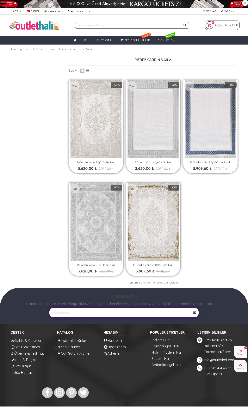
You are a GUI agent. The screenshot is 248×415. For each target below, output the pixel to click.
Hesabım (113, 340)
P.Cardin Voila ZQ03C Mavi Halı (210, 162)
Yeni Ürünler (68, 347)
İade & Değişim (25, 359)
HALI (85, 40)
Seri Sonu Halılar (136, 39)
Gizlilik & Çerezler (26, 340)
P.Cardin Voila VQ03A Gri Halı (153, 162)
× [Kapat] (245, 3)
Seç (73, 70)
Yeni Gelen (166, 39)
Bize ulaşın (21, 366)
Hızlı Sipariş (213, 374)
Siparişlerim (115, 347)
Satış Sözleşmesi (25, 347)
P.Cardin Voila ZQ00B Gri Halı (96, 265)
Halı (155, 352)
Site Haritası (22, 372)
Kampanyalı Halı (165, 346)
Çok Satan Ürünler (74, 353)
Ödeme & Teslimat (27, 353)
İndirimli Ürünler (71, 340)
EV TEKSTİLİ (104, 40)
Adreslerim (114, 353)
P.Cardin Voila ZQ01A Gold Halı (153, 265)
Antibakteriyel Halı (166, 365)
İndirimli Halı (161, 340)
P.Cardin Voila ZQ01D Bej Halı (96, 162)
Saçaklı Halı (161, 359)
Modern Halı (172, 352)
